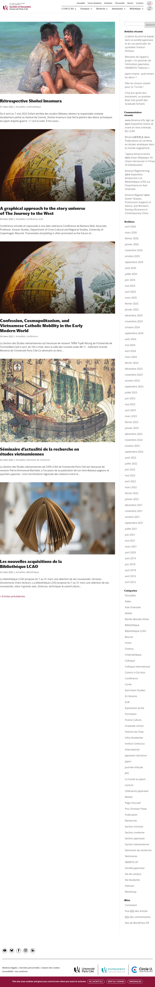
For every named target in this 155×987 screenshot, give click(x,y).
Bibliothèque (135, 9)
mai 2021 (130, 540)
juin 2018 (130, 564)
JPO (127, 773)
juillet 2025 (131, 274)
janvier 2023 (132, 428)
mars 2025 (131, 297)
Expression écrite (134, 708)
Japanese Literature (136, 755)
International (117, 9)
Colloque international (137, 666)
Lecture (129, 785)
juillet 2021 (131, 528)
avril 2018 (130, 570)
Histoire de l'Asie (134, 731)
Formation (85, 9)
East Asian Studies (135, 690)
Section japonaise (135, 838)
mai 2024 (130, 345)
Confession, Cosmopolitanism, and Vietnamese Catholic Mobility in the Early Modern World (41, 325)
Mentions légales (9, 967)
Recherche (100, 9)
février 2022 (131, 493)
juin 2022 (130, 469)
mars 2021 (131, 546)
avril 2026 (130, 226)
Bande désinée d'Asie (137, 619)
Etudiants (108, 3)
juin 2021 (130, 534)
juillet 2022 (131, 463)
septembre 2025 (134, 262)
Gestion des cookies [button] (51, 967)
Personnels (119, 3)
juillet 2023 (131, 392)
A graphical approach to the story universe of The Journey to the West (42, 211)
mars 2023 (131, 416)
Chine (128, 643)
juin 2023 (130, 398)
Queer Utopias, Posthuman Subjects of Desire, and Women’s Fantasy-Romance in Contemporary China (138, 206)
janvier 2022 (132, 499)
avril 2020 (130, 552)
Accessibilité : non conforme (15, 971)
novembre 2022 (134, 440)
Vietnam (129, 885)
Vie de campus (133, 874)
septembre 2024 (134, 333)
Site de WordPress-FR (137, 923)
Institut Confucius (135, 743)
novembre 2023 (134, 374)
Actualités (81, 3)
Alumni (130, 3)
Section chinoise (134, 826)
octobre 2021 (132, 517)
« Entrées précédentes (12, 596)
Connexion (131, 905)
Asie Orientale (133, 607)
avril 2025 (130, 291)
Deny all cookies (116, 981)
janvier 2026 (132, 244)
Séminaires (131, 856)
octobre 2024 (132, 327)
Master (129, 797)
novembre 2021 (134, 511)
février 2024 (131, 363)
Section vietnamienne (137, 844)
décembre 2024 (133, 315)
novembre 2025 (134, 250)
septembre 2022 (134, 451)
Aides (128, 601)
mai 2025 (130, 285)
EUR (41, 219)
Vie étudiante (132, 880)
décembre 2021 (133, 505)
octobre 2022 (132, 445)
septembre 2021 (134, 522)
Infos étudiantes (134, 737)
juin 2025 (130, 280)
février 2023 (131, 422)
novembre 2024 (134, 321)
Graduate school (134, 725)
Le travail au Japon (135, 779)
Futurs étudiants (95, 3)
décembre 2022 (133, 434)
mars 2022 (131, 487)
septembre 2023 (134, 386)
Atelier (128, 613)
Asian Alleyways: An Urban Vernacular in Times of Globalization (140, 161)
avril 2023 (130, 410)
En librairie (131, 696)
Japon (128, 761)
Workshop (130, 891)
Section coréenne (134, 832)
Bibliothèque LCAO (135, 631)
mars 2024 (131, 357)
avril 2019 (130, 558)
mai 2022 (130, 475)
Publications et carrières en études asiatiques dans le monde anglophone (139, 144)
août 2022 (130, 457)
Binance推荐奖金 (134, 137)
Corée (128, 684)
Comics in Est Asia (135, 672)
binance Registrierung (137, 170)
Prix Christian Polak (136, 808)
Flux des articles (136, 911)
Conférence (32, 219)
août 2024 (130, 339)
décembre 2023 (133, 368)
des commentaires (138, 917)
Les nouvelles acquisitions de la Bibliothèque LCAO (31, 564)
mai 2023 (130, 404)
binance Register (134, 195)
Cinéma (129, 648)
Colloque (130, 660)
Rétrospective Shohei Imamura (31, 100)
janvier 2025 (132, 309)
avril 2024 (130, 351)
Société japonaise (135, 868)
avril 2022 (130, 481)
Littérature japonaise (136, 791)
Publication (131, 814)
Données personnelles (30, 967)
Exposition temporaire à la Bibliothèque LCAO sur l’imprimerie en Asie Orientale (137, 182)
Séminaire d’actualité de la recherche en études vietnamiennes (39, 452)
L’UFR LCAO (68, 9)
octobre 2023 (132, 380)
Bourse (129, 637)
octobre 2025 (132, 256)
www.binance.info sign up (139, 120)
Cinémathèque (33, 106)
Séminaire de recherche (38, 459)
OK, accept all (96, 981)
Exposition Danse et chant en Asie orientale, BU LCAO (139, 127)
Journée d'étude (134, 767)
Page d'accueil (133, 803)
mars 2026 (131, 232)
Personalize (135, 981)
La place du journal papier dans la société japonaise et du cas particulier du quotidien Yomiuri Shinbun (139, 44)
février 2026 (131, 238)
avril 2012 (130, 582)
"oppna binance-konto (137, 154)
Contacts (139, 3)
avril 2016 (130, 576)
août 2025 (130, 268)
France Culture (133, 720)
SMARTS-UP (131, 862)
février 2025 (131, 303)
